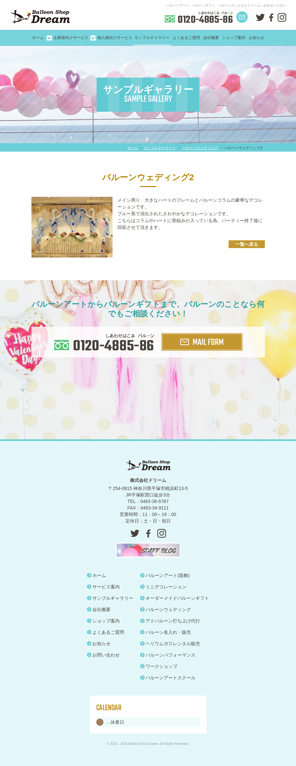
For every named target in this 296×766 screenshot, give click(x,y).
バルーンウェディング (200, 148)
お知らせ (256, 37)
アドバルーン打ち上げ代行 (170, 620)
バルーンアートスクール (168, 677)
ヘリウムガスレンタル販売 (170, 643)
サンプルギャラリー (152, 37)
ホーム (38, 37)
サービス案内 (103, 586)
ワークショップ (159, 666)
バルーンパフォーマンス (168, 655)
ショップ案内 (233, 37)
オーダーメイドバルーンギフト (174, 598)
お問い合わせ (103, 655)
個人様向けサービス (114, 37)
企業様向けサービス (71, 37)
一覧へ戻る (246, 244)
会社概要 (211, 37)
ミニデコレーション (163, 586)
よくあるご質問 (186, 37)
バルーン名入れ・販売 (165, 632)
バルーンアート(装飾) (165, 575)
